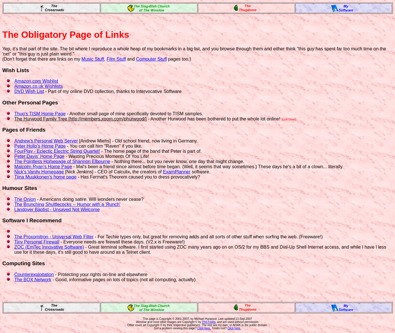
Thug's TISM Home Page (40, 113)
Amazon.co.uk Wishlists (38, 86)
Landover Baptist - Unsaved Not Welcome (57, 209)
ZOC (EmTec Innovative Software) (49, 247)
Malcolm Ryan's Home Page (43, 166)
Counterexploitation (34, 274)
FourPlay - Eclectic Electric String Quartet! (57, 151)
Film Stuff (116, 59)
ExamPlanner (177, 171)
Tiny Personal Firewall (36, 241)
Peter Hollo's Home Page (40, 146)
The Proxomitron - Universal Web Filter (53, 236)
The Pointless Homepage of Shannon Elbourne (62, 161)
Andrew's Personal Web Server (46, 140)
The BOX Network (32, 279)
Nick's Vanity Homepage (39, 171)
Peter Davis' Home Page (39, 156)
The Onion (25, 199)
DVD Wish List (29, 91)
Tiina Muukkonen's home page (45, 177)
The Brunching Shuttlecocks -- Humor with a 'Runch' (67, 204)
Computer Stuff (151, 59)
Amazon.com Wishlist (36, 81)
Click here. (204, 328)
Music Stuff (92, 59)
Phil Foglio (209, 322)
